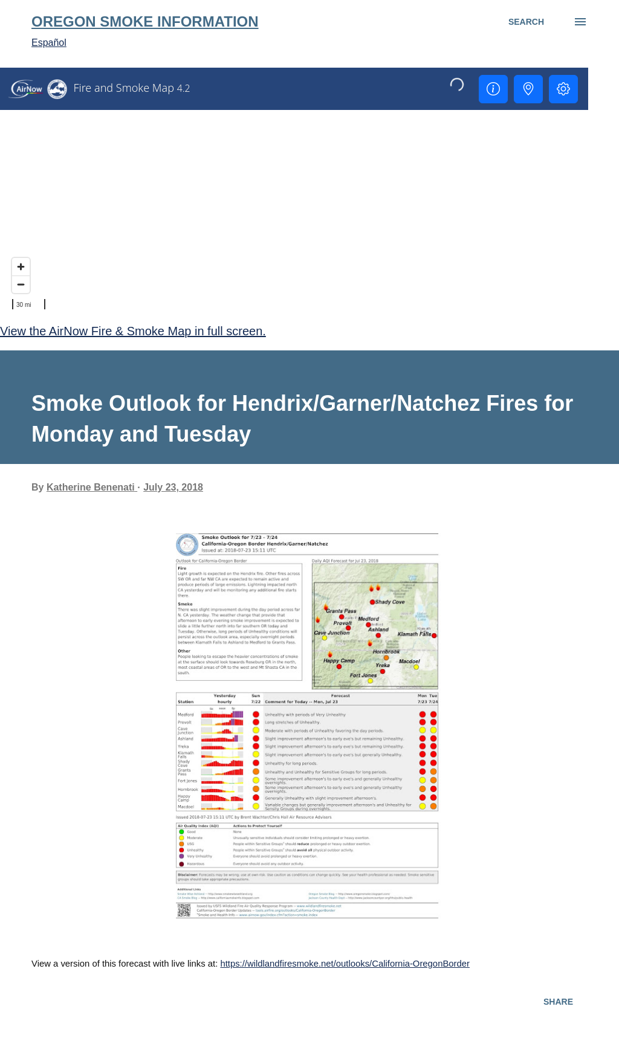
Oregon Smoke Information (145, 21)
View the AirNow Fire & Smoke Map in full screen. (133, 331)
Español (48, 42)
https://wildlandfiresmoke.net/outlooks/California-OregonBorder (345, 963)
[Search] (526, 21)
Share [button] (558, 1002)
